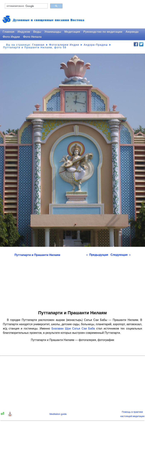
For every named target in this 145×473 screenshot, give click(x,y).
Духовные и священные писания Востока (48, 20)
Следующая (120, 254)
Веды (37, 31)
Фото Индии (11, 36)
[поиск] (26, 6)
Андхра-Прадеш (96, 44)
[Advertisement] (72, 282)
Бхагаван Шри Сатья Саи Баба (73, 328)
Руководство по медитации (102, 31)
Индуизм (24, 31)
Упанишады (52, 31)
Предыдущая (97, 254)
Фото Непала (32, 36)
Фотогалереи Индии (64, 44)
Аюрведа (132, 31)
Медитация (72, 31)
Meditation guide (58, 414)
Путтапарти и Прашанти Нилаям (37, 254)
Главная (8, 31)
